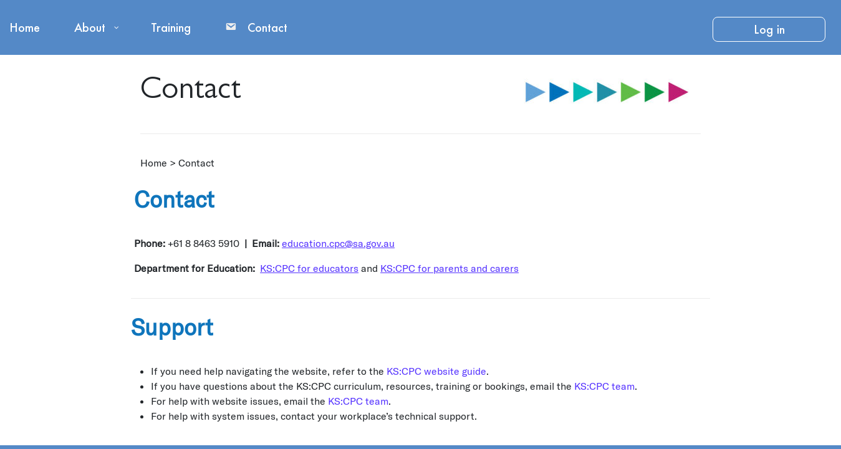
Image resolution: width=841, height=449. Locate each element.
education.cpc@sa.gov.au (338, 243)
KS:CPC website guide (436, 371)
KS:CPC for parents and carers (449, 268)
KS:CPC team (604, 386)
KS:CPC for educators (309, 268)
